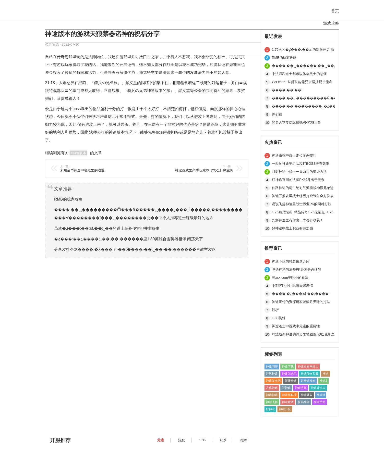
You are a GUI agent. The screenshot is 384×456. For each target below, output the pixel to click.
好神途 (270, 409)
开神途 (286, 388)
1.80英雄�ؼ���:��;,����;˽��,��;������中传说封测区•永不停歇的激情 (303, 319)
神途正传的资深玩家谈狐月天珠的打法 (301, 302)
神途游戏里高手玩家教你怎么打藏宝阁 (192, 168)
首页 (335, 11)
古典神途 (272, 388)
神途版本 (155, 91)
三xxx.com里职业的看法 (290, 277)
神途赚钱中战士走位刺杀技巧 (294, 155)
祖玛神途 (304, 402)
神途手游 (319, 402)
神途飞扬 (272, 402)
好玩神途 (272, 373)
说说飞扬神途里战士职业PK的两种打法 (301, 204)
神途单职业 (289, 395)
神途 (113, 132)
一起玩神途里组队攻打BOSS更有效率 (300, 163)
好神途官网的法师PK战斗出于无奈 (298, 180)
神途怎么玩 (289, 373)
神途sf (321, 395)
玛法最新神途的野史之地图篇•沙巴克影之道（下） (303, 335)
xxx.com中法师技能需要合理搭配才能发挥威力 (302, 83)
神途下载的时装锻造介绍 (291, 261)
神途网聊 (272, 366)
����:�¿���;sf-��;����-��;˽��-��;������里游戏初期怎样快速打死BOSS (303, 294)
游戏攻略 (331, 23)
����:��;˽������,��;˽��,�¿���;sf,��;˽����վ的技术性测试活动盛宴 (303, 66)
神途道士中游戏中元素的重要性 (296, 326)
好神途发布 (308, 380)
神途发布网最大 (308, 366)
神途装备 (306, 395)
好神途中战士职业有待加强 (292, 228)
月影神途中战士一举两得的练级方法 (299, 172)
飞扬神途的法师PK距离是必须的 (296, 269)
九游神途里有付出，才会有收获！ (297, 220)
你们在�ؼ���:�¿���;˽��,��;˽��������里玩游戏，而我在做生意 (303, 115)
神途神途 (272, 395)
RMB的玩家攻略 (68, 199)
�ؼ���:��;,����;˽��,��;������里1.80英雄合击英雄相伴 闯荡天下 (128, 239)
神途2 (323, 380)
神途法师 (301, 388)
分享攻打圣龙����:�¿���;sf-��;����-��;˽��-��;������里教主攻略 (135, 249)
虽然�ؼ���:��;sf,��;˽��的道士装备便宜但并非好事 (107, 228)
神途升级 (285, 409)
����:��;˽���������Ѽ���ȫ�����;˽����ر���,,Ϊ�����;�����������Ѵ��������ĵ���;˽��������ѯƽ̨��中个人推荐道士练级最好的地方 (303, 99)
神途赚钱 (288, 402)
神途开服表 (318, 388)
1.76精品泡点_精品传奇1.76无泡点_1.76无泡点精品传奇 (302, 213)
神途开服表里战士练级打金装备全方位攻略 (303, 197)
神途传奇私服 (309, 373)
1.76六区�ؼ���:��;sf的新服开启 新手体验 (303, 50)
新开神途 (291, 380)
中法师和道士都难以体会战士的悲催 (299, 74)
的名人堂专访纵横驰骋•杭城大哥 (296, 122)
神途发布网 (273, 380)
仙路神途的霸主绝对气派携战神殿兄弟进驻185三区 (303, 188)
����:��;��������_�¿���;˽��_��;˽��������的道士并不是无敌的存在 (303, 107)
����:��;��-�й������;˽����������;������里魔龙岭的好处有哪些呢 (303, 91)
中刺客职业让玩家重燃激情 (292, 286)
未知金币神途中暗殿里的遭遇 (100, 168)
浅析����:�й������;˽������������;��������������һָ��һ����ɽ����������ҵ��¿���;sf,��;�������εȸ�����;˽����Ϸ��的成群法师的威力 (303, 311)
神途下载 (288, 366)
